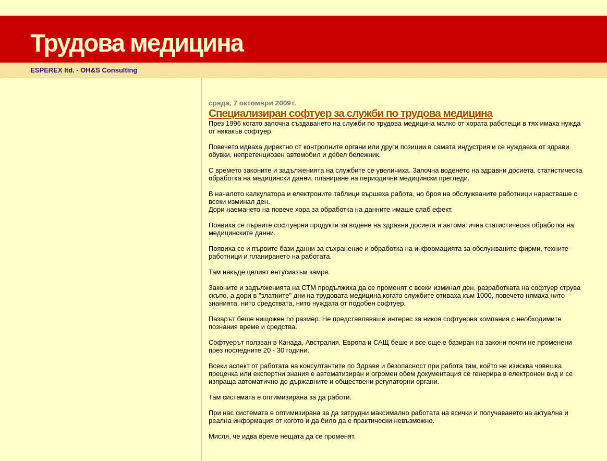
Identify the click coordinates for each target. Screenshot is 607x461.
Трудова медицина (136, 43)
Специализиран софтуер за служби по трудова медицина (350, 113)
